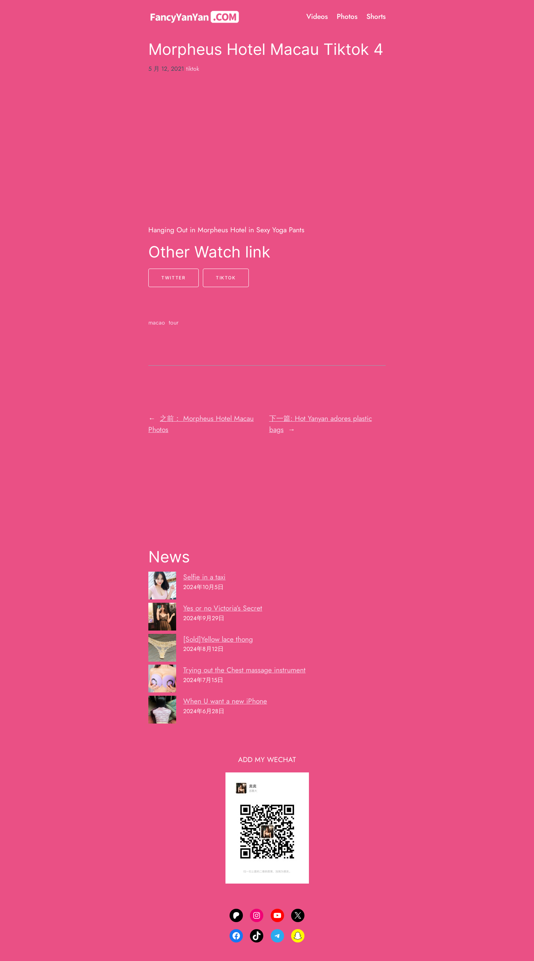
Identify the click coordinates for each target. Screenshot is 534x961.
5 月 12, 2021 (166, 68)
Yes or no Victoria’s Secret (222, 608)
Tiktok (226, 277)
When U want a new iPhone (225, 701)
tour (173, 322)
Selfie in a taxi (204, 577)
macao (156, 322)
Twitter (173, 277)
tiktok (192, 68)
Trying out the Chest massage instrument (244, 670)
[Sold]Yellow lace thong (218, 639)
